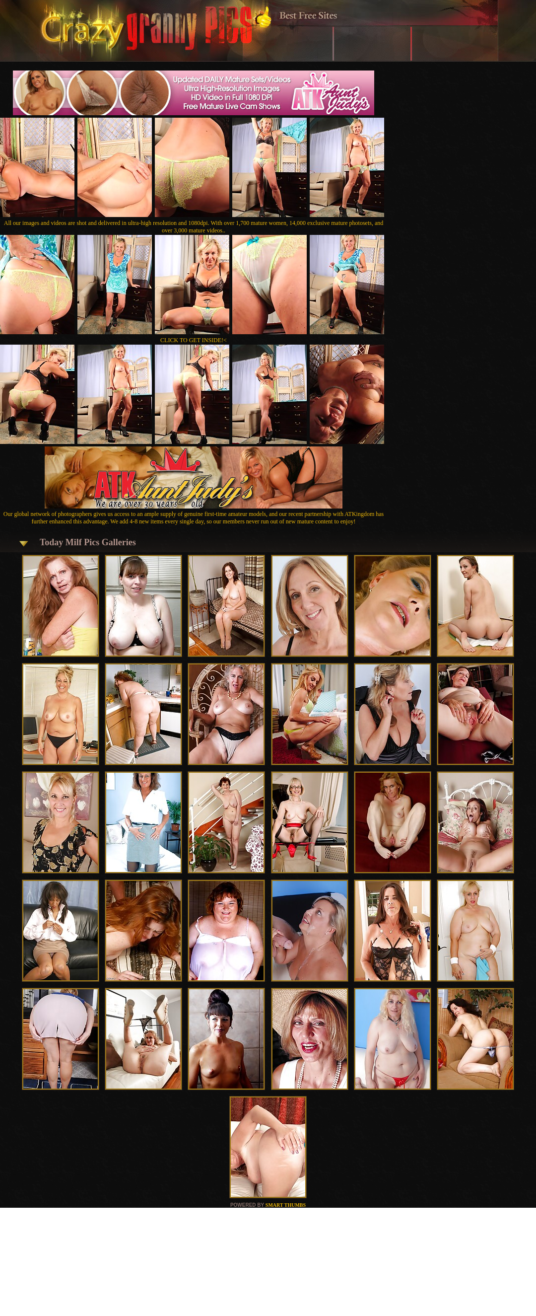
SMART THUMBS (286, 1205)
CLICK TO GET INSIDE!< (193, 340)
